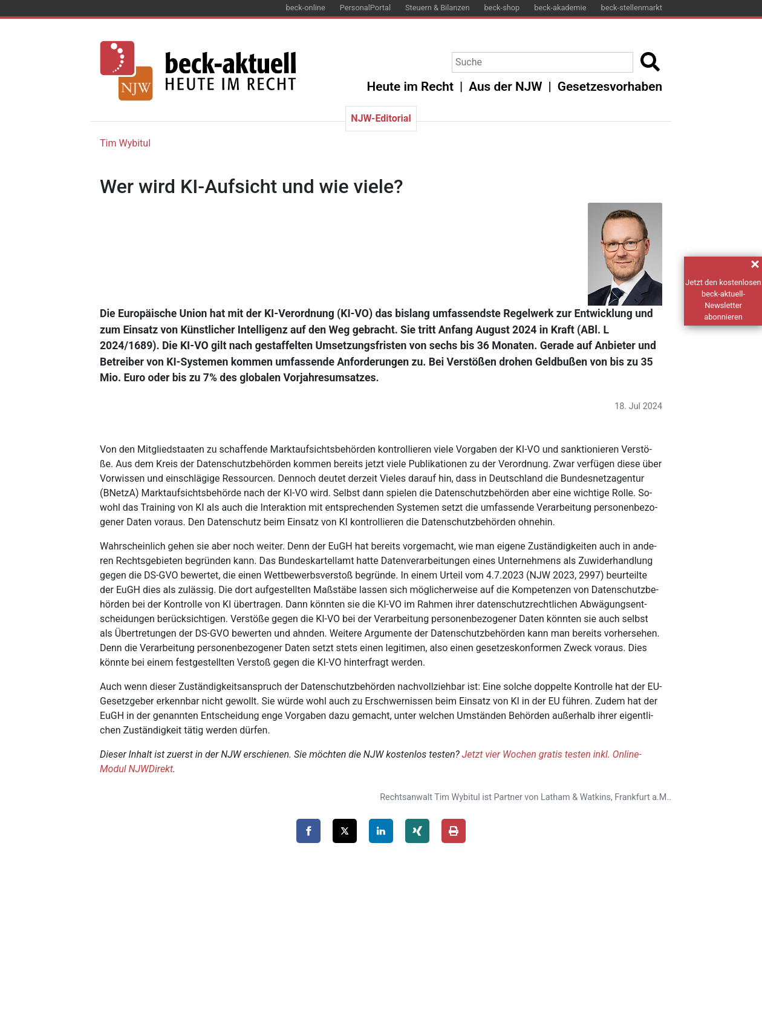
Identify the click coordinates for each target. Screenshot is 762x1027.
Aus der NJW (505, 86)
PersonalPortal (365, 7)
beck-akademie (560, 7)
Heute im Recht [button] (410, 86)
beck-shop (501, 7)
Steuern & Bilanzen (437, 7)
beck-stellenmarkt (631, 7)
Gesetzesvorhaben (610, 86)
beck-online (305, 7)
